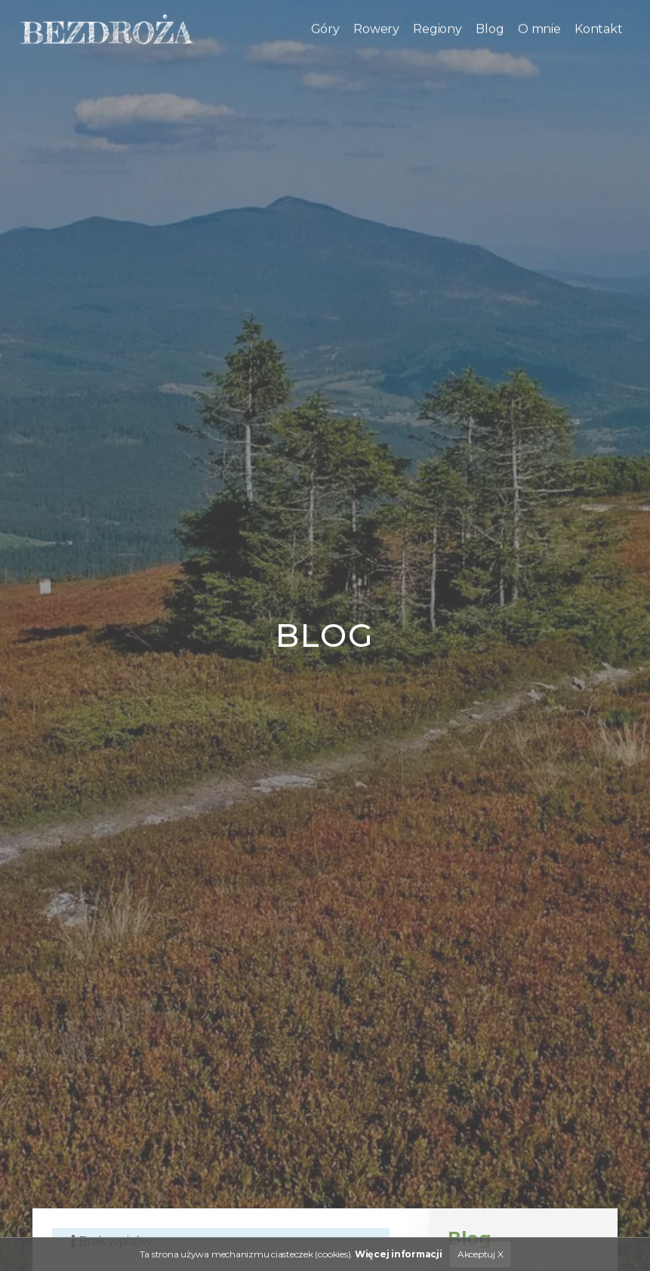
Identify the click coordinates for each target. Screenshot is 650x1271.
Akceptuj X (480, 1254)
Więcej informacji (398, 1254)
